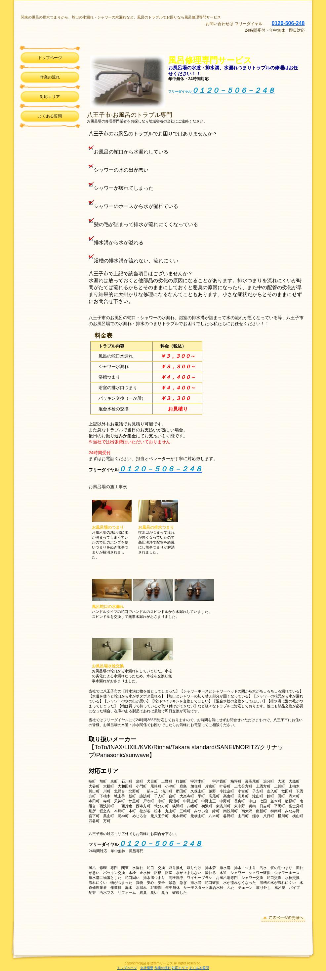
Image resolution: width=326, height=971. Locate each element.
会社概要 (146, 968)
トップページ (127, 968)
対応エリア (50, 96)
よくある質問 (199, 968)
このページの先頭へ (283, 918)
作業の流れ (162, 968)
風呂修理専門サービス (104, 28)
